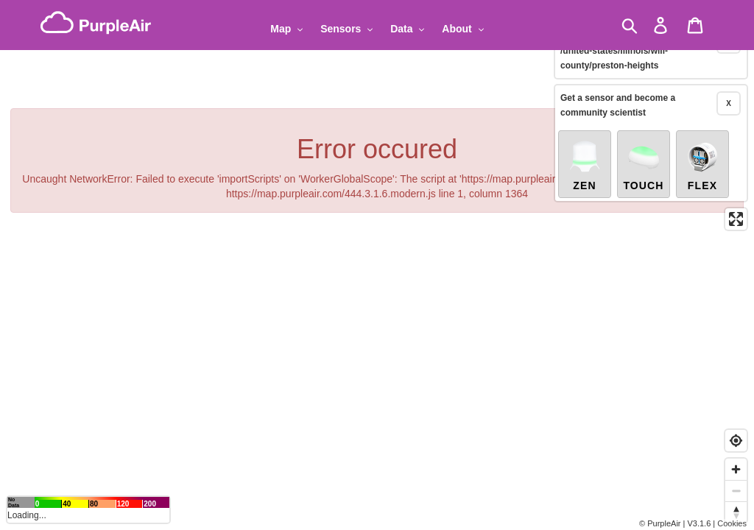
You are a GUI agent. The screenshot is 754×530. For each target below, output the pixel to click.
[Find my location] (736, 440)
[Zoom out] (736, 490)
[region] (377, 265)
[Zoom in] (736, 469)
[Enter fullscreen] (736, 202)
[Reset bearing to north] (736, 512)
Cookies (732, 523)
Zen (584, 148)
